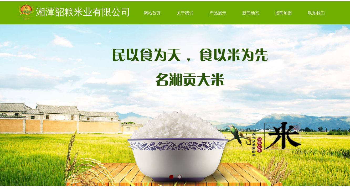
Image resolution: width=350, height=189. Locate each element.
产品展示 (217, 13)
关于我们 (185, 13)
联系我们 (316, 13)
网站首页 (152, 13)
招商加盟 (283, 13)
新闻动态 (250, 13)
